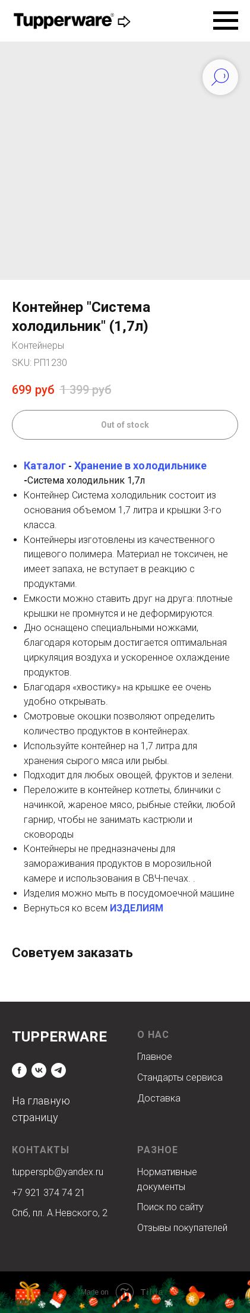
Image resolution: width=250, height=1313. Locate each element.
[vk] (38, 1070)
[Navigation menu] (225, 20)
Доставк (156, 1098)
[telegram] (58, 1070)
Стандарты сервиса (180, 1077)
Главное (154, 1056)
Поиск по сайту (170, 1207)
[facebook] (19, 1070)
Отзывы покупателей (182, 1227)
